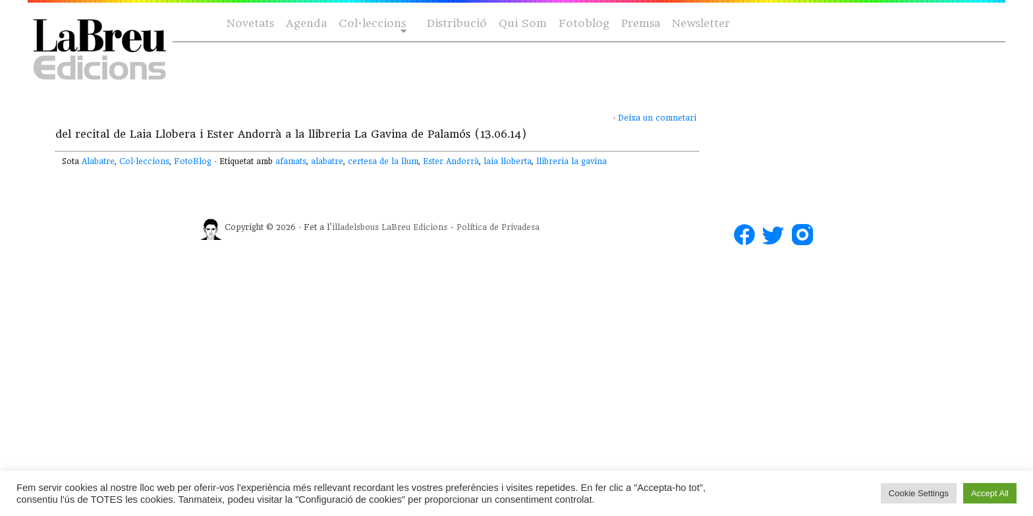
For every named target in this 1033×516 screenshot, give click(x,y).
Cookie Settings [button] (919, 493)
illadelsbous (355, 227)
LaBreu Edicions (414, 227)
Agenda (306, 23)
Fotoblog (584, 23)
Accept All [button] (990, 493)
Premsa (640, 23)
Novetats (250, 23)
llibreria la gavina (571, 161)
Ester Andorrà (451, 161)
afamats (290, 161)
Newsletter (701, 23)
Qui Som (523, 23)
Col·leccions (371, 24)
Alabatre (98, 161)
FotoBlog (192, 161)
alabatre (327, 161)
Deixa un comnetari (657, 118)
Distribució (457, 23)
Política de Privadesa (498, 227)
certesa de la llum (383, 161)
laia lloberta (508, 161)
